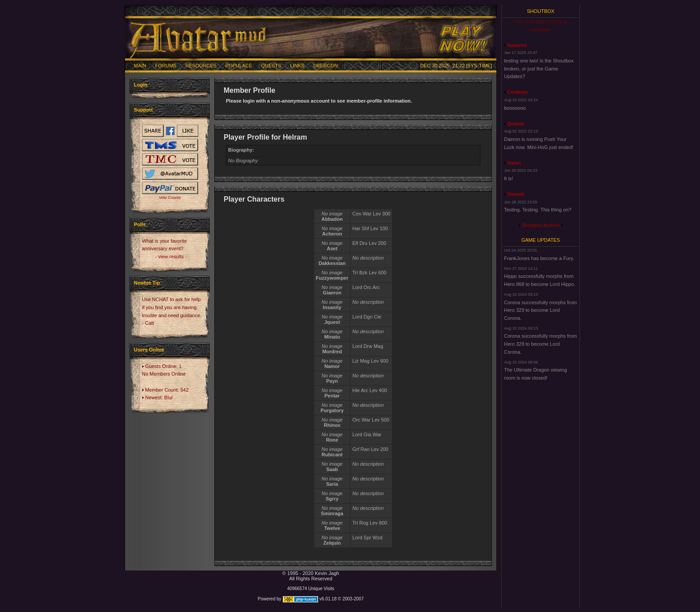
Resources (201, 65)
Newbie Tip (147, 282)
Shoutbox (540, 11)
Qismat (515, 123)
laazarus (517, 45)
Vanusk (516, 194)
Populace (238, 65)
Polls (140, 224)
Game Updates (540, 240)
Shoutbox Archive (540, 225)
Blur (168, 397)
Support (143, 109)
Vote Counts (170, 197)
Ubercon (325, 65)
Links (297, 65)
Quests (271, 65)
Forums (166, 65)
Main (140, 65)
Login (140, 84)
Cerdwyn (517, 92)
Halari (514, 162)
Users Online (149, 349)
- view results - (171, 256)
